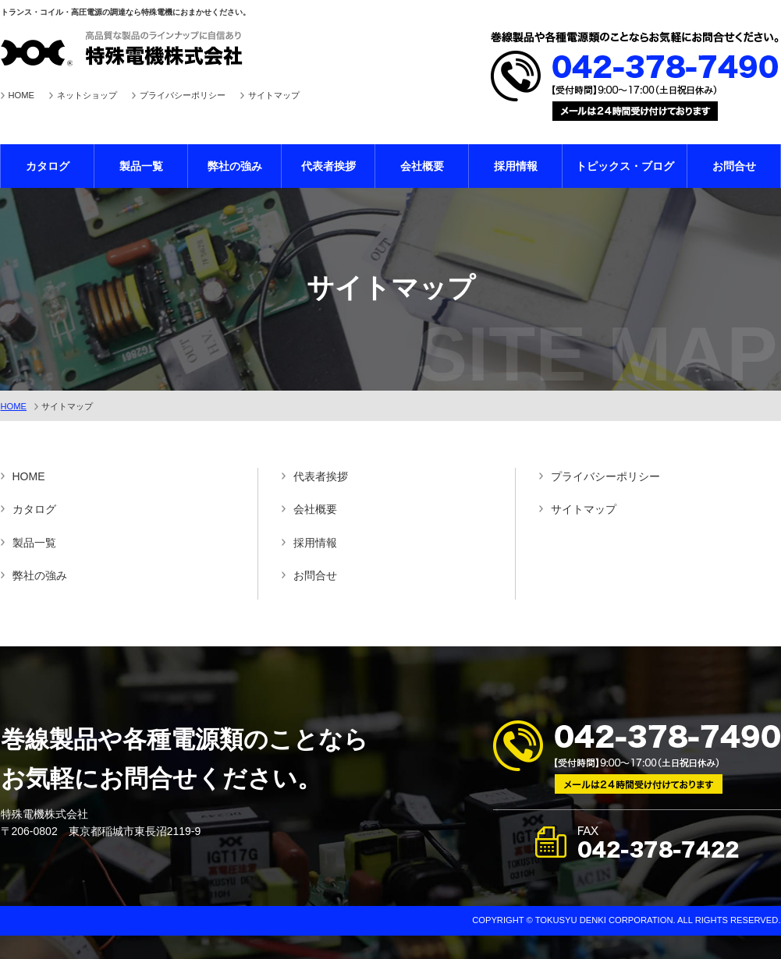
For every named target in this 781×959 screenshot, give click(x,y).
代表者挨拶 (328, 166)
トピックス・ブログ (625, 166)
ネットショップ (87, 95)
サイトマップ (274, 95)
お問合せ (734, 166)
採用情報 (516, 166)
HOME (22, 95)
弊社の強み (235, 166)
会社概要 (422, 166)
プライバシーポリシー (182, 95)
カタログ (47, 166)
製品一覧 (141, 166)
